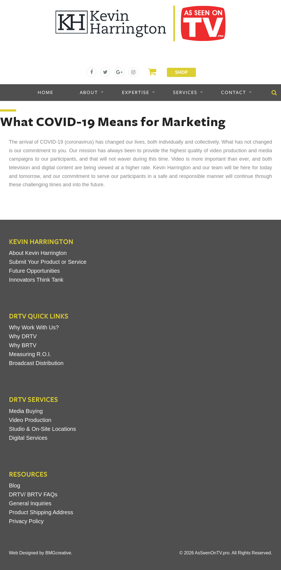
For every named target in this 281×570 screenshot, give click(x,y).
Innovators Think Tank (36, 280)
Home (45, 92)
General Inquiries (30, 503)
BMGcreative (58, 552)
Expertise (135, 92)
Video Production (30, 420)
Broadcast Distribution (36, 363)
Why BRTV (23, 345)
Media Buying (26, 411)
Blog (14, 485)
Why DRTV (23, 336)
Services (185, 92)
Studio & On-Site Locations (42, 429)
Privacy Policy (26, 521)
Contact (233, 92)
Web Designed (23, 552)
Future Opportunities (34, 271)
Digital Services (28, 438)
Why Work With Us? (34, 327)
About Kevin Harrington (38, 253)
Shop (181, 72)
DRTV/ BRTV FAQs (33, 494)
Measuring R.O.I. (30, 354)
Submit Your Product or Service (48, 262)
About (89, 92)
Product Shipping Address (41, 512)
